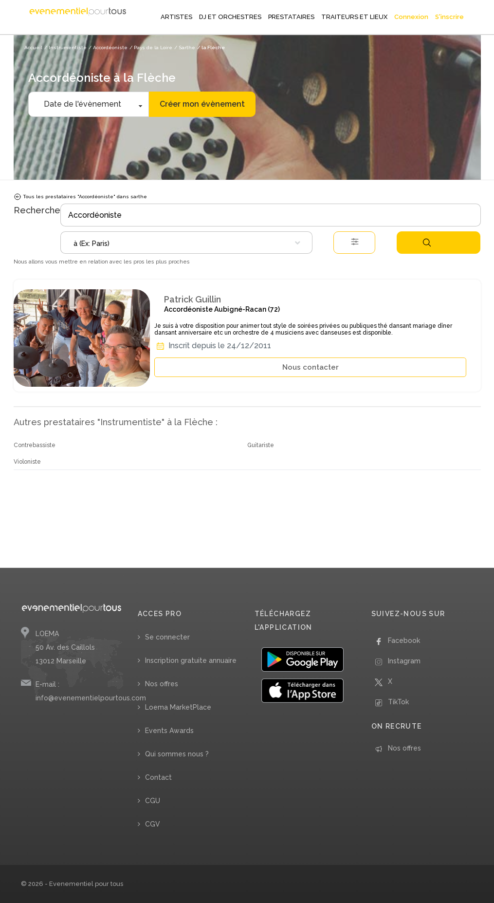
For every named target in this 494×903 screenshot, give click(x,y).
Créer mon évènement (202, 104)
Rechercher (427, 242)
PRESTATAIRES (291, 16)
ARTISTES (176, 16)
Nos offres (161, 684)
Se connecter (167, 637)
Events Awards (169, 730)
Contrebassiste (34, 445)
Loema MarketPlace (178, 707)
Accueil (33, 47)
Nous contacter (310, 367)
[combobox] (186, 242)
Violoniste (27, 461)
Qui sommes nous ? (177, 754)
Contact (158, 777)
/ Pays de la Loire (150, 47)
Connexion (411, 16)
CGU (152, 801)
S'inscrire (449, 16)
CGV (152, 824)
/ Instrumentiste (65, 47)
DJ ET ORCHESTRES (230, 16)
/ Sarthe (184, 47)
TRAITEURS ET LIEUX (354, 16)
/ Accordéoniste (108, 47)
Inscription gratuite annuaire (191, 660)
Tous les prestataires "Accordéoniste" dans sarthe (80, 197)
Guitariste (260, 445)
